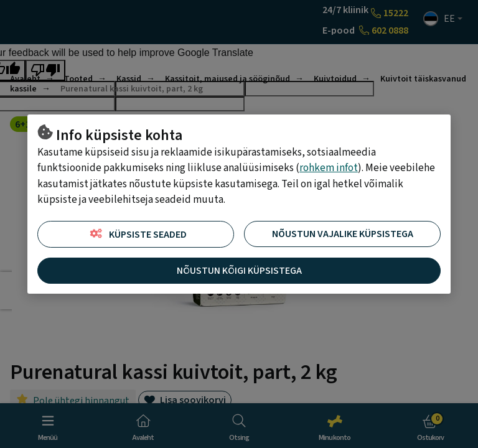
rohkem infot (328, 168)
